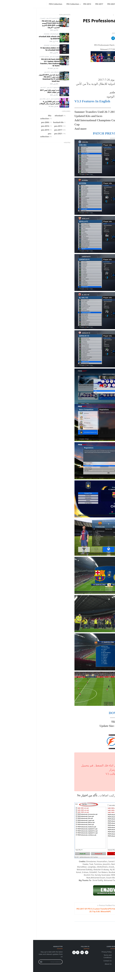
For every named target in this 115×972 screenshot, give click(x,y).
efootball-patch (21, 34)
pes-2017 (10, 88)
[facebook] (12, 4)
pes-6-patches (22, 99)
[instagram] (10, 4)
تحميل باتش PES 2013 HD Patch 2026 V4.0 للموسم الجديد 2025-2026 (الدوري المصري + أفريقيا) (17, 24)
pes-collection (22, 72)
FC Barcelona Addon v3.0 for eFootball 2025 (16, 49)
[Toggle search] (6, 4)
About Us (75, 964)
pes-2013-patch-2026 (19, 18)
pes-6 (15, 99)
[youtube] (49, 952)
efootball (14, 34)
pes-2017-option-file (20, 88)
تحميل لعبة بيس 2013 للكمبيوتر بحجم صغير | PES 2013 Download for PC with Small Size (16, 78)
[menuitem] (101, 4)
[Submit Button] (8, 962)
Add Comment (97, 927)
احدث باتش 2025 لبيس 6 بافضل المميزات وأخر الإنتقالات (16, 102)
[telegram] (53, 952)
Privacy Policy (73, 952)
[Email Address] (19, 962)
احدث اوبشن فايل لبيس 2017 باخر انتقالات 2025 (16, 91)
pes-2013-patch (8, 18)
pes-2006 (10, 99)
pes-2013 (14, 72)
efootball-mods (21, 45)
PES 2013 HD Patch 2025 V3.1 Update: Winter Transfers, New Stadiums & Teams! (16, 62)
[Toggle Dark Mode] (8, 4)
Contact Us (74, 961)
